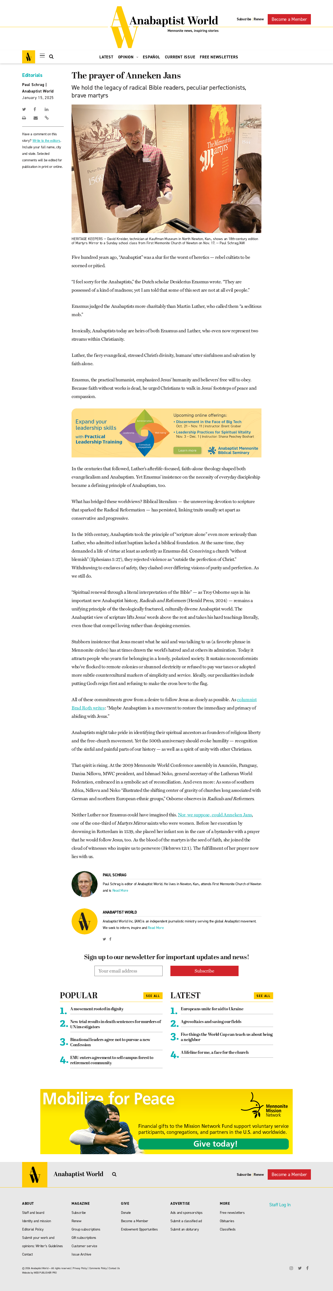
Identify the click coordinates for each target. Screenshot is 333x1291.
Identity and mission (36, 1220)
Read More (120, 890)
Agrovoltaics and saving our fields (211, 1021)
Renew (259, 19)
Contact (27, 1253)
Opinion (128, 57)
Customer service (84, 1245)
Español (151, 57)
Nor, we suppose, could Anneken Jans (215, 815)
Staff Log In (280, 1204)
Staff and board (33, 1212)
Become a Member (289, 19)
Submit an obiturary (184, 1228)
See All (153, 995)
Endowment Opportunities (139, 1228)
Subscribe (244, 19)
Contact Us (114, 1267)
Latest (106, 57)
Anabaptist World (38, 91)
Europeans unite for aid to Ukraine (212, 1008)
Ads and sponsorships (186, 1212)
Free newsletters (232, 1212)
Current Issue (180, 57)
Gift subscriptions (84, 1237)
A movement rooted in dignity (96, 1008)
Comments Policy (98, 1267)
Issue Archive (81, 1253)
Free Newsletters (219, 57)
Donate (126, 1212)
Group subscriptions (86, 1228)
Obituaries (227, 1220)
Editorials (32, 75)
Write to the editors (46, 140)
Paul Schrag (33, 84)
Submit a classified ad (186, 1220)
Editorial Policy (33, 1228)
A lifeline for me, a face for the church (214, 1052)
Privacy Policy (80, 1267)
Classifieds (227, 1228)
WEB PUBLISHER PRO (45, 1272)
